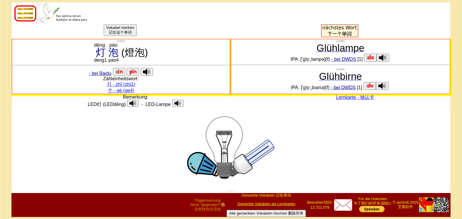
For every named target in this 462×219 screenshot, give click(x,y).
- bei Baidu (100, 73)
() (121, 41)
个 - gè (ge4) (121, 90)
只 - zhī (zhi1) (121, 84)
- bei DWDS (343, 59)
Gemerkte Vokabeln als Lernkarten (266, 204)
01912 (231, 191)
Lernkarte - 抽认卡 (355, 97)
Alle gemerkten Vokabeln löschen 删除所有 (266, 213)
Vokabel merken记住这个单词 (120, 30)
